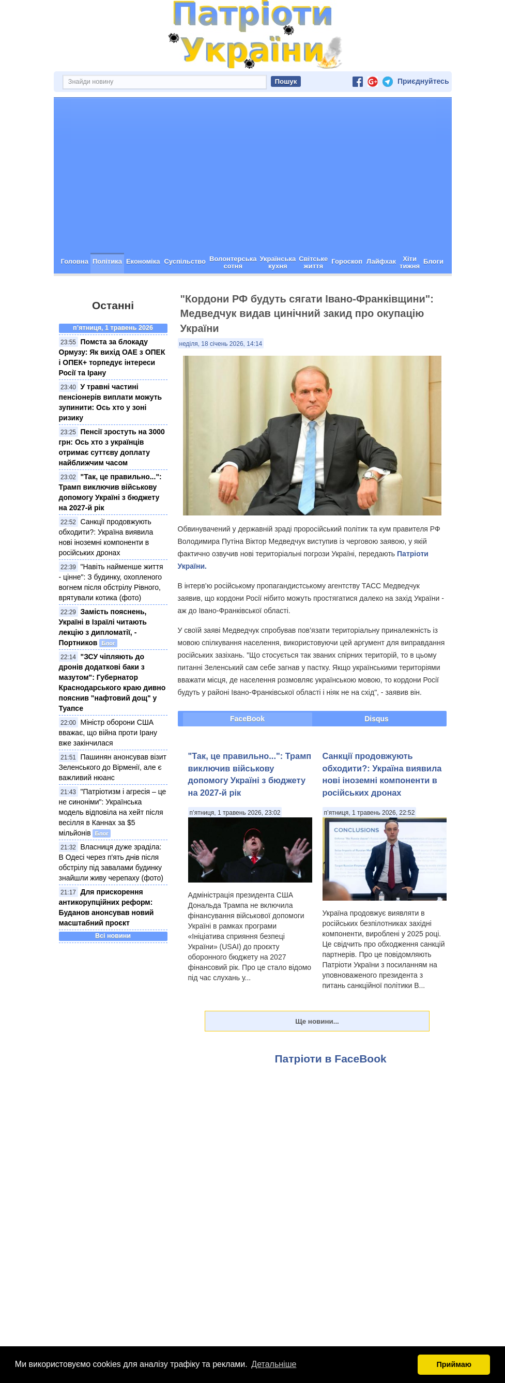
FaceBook (247, 719)
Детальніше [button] (273, 1364)
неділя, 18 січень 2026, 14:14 (221, 343)
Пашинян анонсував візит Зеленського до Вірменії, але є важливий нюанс (112, 767)
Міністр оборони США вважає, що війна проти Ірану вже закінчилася (108, 732)
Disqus (376, 719)
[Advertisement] (253, 175)
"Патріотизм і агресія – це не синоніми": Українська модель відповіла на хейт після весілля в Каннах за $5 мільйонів (112, 812)
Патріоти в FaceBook (331, 1059)
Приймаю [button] (453, 1364)
